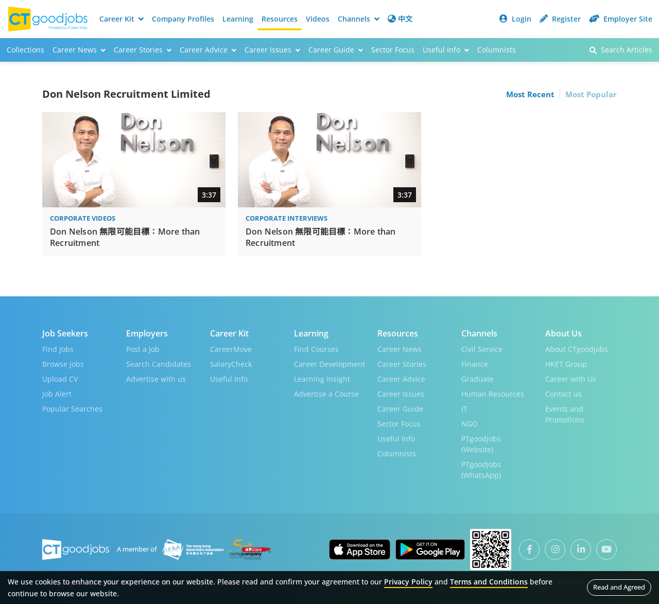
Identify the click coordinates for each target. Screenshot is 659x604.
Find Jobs (58, 349)
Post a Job (143, 349)
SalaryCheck (231, 364)
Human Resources (492, 394)
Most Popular (591, 94)
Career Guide (400, 409)
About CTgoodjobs (576, 349)
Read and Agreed (619, 587)
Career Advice (401, 379)
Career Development (329, 364)
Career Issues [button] (272, 50)
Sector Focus (392, 50)
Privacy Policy (408, 582)
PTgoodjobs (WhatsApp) (481, 469)
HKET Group (566, 364)
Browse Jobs (63, 364)
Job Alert (57, 394)
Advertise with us (156, 379)
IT (464, 409)
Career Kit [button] (121, 19)
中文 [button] (400, 19)
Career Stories (401, 364)
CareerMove (231, 349)
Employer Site (620, 19)
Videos (318, 19)
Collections (25, 50)
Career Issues (400, 394)
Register (560, 19)
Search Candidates (158, 364)
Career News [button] (79, 50)
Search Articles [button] (620, 50)
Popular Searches (72, 409)
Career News (399, 349)
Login (515, 19)
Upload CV (60, 379)
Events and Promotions (564, 414)
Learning (237, 19)
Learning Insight (322, 379)
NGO (469, 424)
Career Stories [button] (142, 50)
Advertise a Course (326, 394)
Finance (474, 364)
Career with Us (570, 379)
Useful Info (229, 379)
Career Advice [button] (208, 50)
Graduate (477, 379)
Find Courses (316, 349)
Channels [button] (358, 19)
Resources (280, 19)
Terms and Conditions (489, 582)
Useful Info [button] (446, 50)
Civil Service (481, 349)
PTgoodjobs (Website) (481, 444)
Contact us (563, 394)
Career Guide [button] (335, 50)
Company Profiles (183, 19)
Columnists (496, 50)
